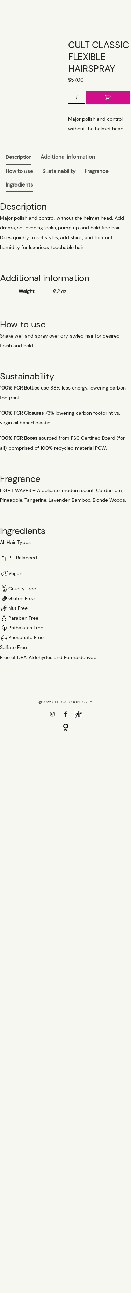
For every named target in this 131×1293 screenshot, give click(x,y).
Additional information (68, 157)
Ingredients (19, 185)
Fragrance (97, 171)
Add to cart (108, 97)
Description (18, 157)
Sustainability (58, 171)
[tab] (18, 157)
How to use (19, 171)
